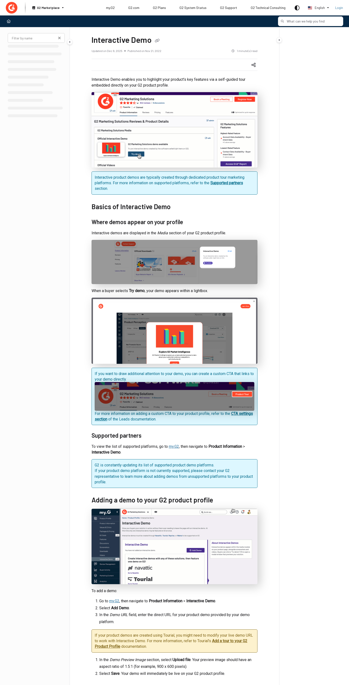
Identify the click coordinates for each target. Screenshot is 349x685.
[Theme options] (297, 8)
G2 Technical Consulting (268, 8)
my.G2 (110, 8)
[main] (174, 356)
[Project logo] (11, 8)
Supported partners (226, 183)
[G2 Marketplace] (47, 8)
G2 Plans (159, 8)
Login (339, 8)
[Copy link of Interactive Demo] (157, 41)
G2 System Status (193, 8)
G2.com (133, 8)
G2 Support (228, 8)
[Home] (9, 21)
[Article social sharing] (253, 65)
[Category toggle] (70, 42)
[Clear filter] (59, 38)
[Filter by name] (36, 38)
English (316, 8)
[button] (310, 21)
